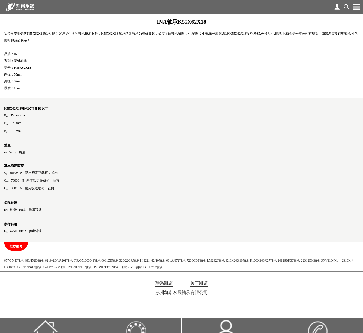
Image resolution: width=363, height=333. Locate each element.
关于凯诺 (199, 283)
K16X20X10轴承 (237, 260)
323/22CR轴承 (129, 260)
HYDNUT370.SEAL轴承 (109, 267)
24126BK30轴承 (289, 260)
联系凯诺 (164, 283)
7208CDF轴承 (196, 260)
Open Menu (356, 7)
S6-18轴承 (135, 267)
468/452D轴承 (34, 260)
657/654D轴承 (14, 260)
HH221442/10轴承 (153, 260)
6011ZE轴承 (109, 260)
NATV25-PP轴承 (53, 267)
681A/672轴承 (176, 260)
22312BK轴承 (310, 260)
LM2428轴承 (216, 260)
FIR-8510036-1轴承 (87, 260)
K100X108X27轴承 (263, 260)
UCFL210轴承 (153, 267)
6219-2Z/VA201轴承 (59, 260)
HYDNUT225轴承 (79, 267)
